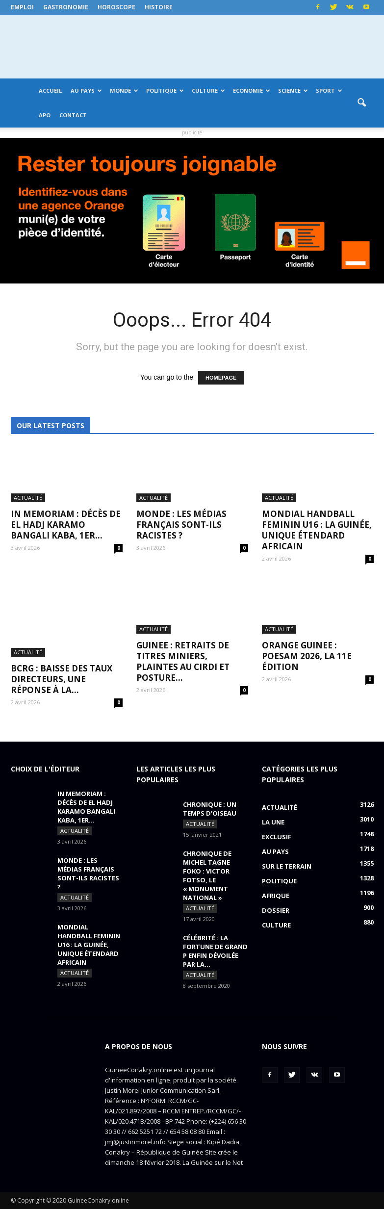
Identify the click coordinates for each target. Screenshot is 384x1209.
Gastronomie (65, 7)
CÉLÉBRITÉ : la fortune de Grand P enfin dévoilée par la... (215, 951)
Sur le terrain (286, 866)
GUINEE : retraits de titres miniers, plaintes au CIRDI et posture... (183, 661)
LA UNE (273, 822)
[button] (362, 103)
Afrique (275, 895)
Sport (329, 90)
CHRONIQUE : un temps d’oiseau (209, 809)
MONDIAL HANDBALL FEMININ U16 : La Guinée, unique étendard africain (317, 530)
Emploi (22, 7)
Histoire (159, 7)
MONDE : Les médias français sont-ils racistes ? (181, 524)
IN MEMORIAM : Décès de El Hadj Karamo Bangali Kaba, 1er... (66, 524)
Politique (165, 90)
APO (45, 115)
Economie (251, 90)
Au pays (86, 90)
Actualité (28, 497)
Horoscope (116, 7)
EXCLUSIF (276, 836)
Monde (124, 90)
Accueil (50, 90)
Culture (208, 90)
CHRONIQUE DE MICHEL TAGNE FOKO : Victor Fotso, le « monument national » (207, 875)
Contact (73, 115)
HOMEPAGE (220, 378)
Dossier (275, 910)
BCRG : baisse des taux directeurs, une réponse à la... (61, 679)
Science (293, 90)
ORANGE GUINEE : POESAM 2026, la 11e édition (307, 656)
